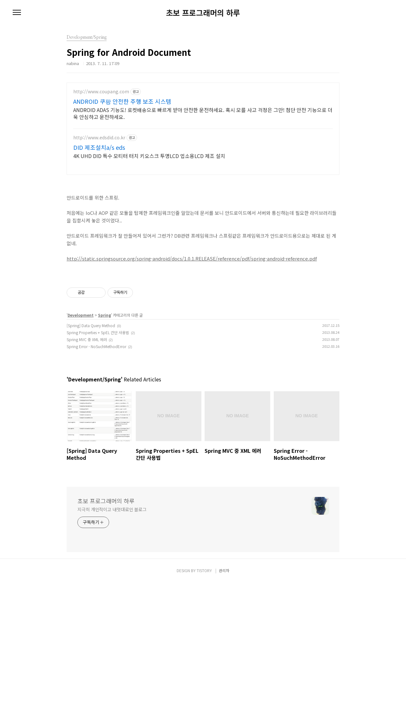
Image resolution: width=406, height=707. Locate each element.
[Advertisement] (203, 133)
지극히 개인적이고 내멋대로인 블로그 (112, 634)
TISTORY (204, 694)
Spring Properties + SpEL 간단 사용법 (98, 456)
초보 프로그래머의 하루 (203, 13)
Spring (104, 439)
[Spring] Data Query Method (91, 450)
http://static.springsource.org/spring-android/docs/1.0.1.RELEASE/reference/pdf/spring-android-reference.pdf (192, 294)
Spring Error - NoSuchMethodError (96, 470)
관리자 (224, 694)
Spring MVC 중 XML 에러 (87, 463)
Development (81, 439)
